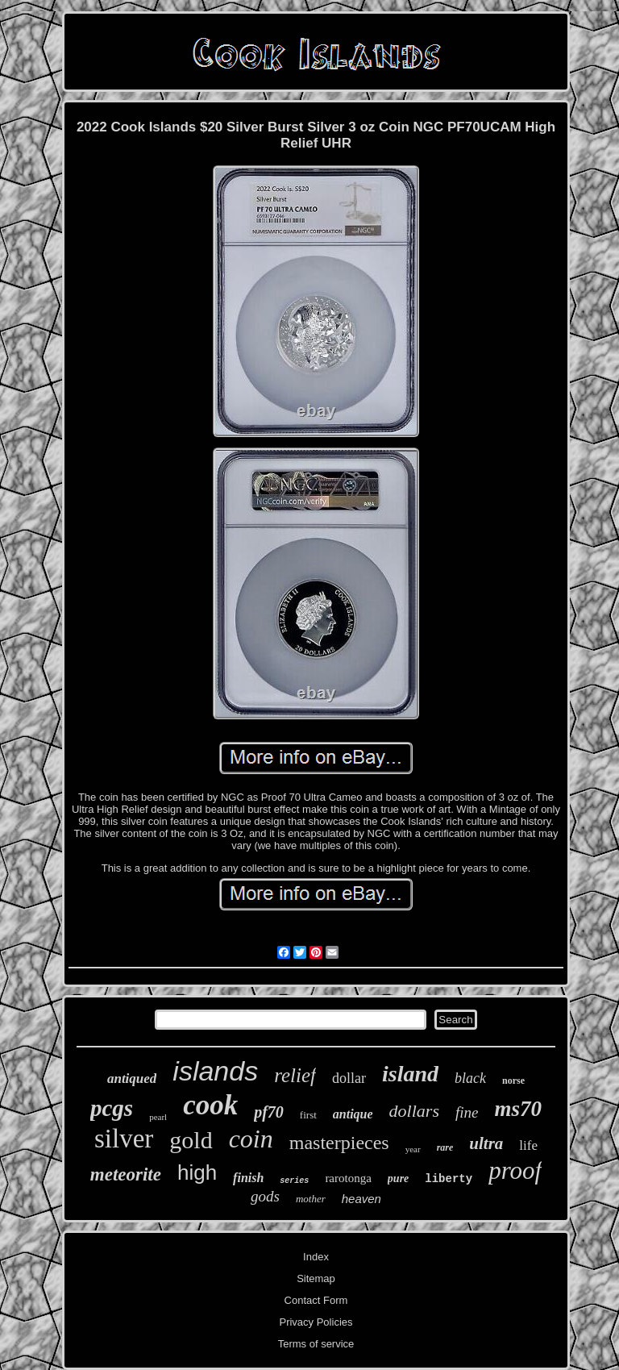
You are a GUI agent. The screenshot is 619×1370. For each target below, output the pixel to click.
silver (123, 1138)
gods (265, 1196)
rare (445, 1147)
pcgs (111, 1108)
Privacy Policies (315, 1322)
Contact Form (316, 1300)
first (308, 1115)
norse (513, 1080)
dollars (414, 1111)
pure (398, 1178)
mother (311, 1199)
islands (215, 1071)
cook (210, 1105)
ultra (486, 1143)
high (197, 1172)
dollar (349, 1078)
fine (467, 1112)
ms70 (518, 1109)
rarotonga (348, 1178)
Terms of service (316, 1344)
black (470, 1078)
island (410, 1073)
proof (515, 1170)
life (528, 1145)
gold (190, 1139)
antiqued (131, 1078)
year (413, 1149)
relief (295, 1075)
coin (251, 1138)
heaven (361, 1199)
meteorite (125, 1174)
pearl (158, 1117)
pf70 (269, 1112)
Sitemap (316, 1278)
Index (316, 1257)
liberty (448, 1178)
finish (248, 1178)
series (294, 1180)
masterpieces (339, 1142)
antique (353, 1114)
